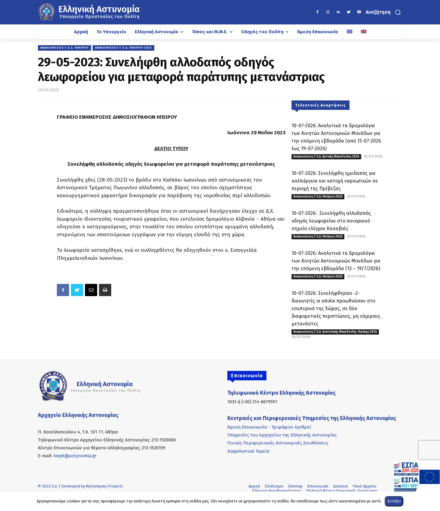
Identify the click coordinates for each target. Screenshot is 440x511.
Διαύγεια (340, 486)
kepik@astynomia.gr (75, 455)
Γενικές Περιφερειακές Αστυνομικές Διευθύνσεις (277, 443)
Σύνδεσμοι (274, 486)
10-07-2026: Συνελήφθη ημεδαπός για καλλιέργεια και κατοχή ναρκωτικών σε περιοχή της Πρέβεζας (335, 180)
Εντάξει (394, 501)
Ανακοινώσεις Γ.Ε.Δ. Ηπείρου (64, 48)
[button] (384, 12)
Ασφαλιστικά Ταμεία (248, 451)
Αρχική (254, 486)
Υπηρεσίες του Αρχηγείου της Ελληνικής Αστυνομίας (282, 435)
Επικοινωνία (317, 486)
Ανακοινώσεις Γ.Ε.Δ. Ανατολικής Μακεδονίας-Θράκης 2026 (335, 332)
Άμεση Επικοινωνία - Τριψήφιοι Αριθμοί (269, 427)
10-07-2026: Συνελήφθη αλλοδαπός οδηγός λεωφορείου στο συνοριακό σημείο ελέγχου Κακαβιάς (331, 220)
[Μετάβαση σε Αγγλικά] (364, 31)
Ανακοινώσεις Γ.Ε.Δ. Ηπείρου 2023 (123, 48)
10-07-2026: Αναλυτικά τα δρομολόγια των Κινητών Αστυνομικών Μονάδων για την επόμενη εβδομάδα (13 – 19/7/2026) (336, 260)
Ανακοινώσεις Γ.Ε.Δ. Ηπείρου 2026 (318, 196)
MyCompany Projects (104, 486)
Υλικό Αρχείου (364, 486)
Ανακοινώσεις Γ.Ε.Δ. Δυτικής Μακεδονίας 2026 (326, 156)
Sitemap (295, 486)
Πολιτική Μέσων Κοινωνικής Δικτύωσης (342, 490)
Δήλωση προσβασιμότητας (277, 490)
